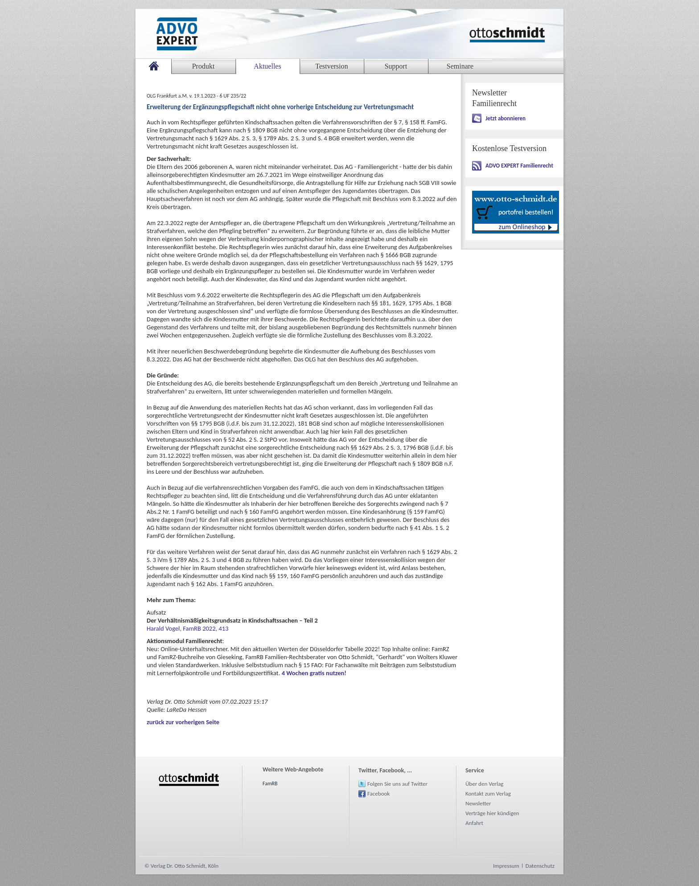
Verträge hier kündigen (492, 813)
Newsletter (478, 803)
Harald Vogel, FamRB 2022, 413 (188, 628)
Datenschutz (540, 865)
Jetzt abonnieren (505, 118)
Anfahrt (474, 823)
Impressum (506, 865)
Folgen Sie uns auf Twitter (397, 783)
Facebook (378, 793)
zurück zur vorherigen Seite (183, 722)
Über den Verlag (484, 783)
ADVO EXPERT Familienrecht (519, 165)
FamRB (270, 783)
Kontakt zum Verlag (488, 793)
